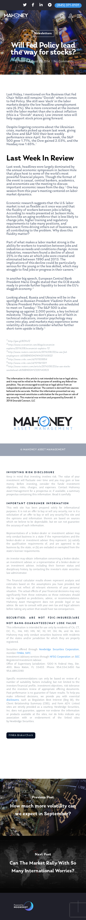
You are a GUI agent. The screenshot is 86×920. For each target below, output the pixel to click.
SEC (77, 656)
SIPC (28, 653)
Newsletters (43, 33)
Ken (21, 61)
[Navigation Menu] (79, 16)
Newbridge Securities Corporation (59, 649)
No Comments (63, 61)
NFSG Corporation (60, 656)
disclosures (12, 700)
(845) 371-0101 (68, 5)
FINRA (20, 653)
